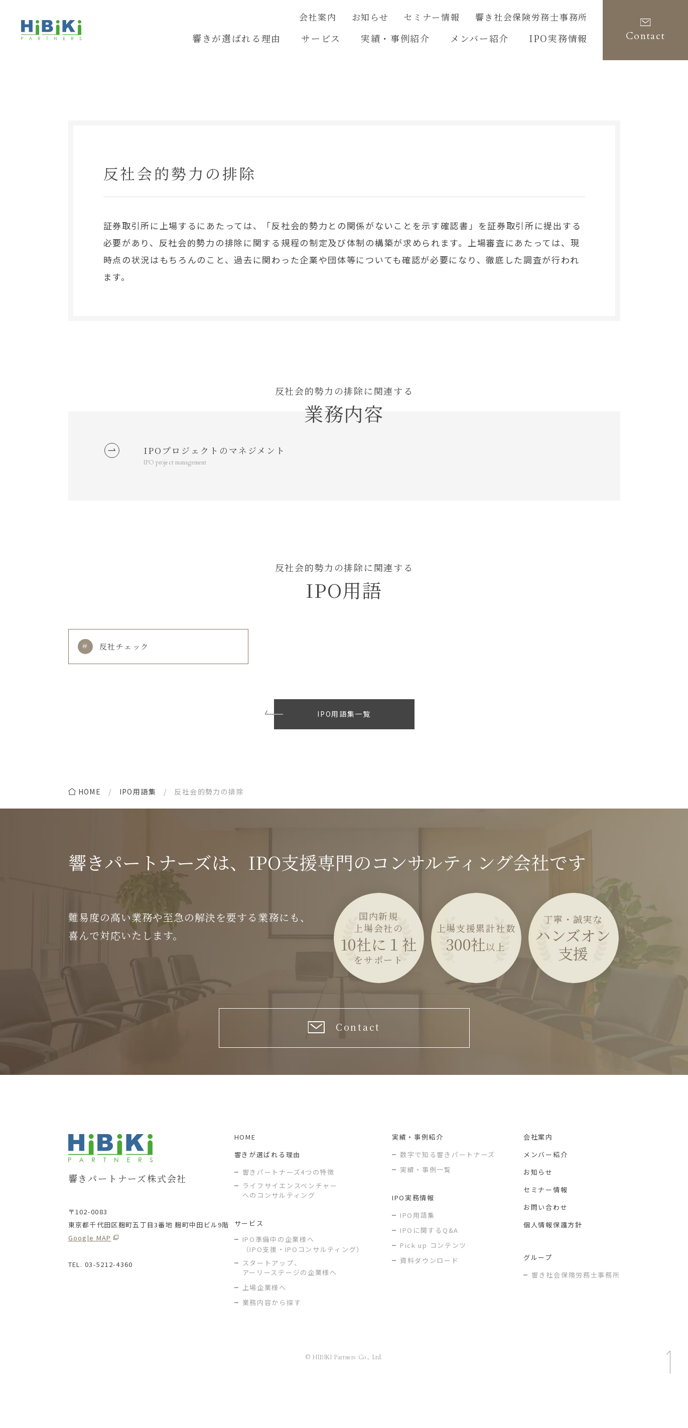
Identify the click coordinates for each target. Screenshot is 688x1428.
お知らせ (400, 19)
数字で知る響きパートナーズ (447, 1191)
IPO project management (183, 486)
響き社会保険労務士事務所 (540, 19)
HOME (245, 1174)
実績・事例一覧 (426, 1206)
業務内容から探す (272, 1339)
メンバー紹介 (545, 1191)
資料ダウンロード (429, 1297)
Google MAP (89, 1275)
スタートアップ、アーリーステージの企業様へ (289, 1305)
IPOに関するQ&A (429, 1267)
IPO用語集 (137, 819)
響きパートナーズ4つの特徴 (288, 1209)
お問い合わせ (545, 1244)
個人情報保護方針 (553, 1261)
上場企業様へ (264, 1324)
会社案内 (353, 19)
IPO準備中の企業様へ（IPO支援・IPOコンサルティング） (303, 1281)
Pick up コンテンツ (433, 1282)
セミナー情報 (454, 19)
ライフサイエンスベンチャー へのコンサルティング (290, 1227)
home (89, 819)
